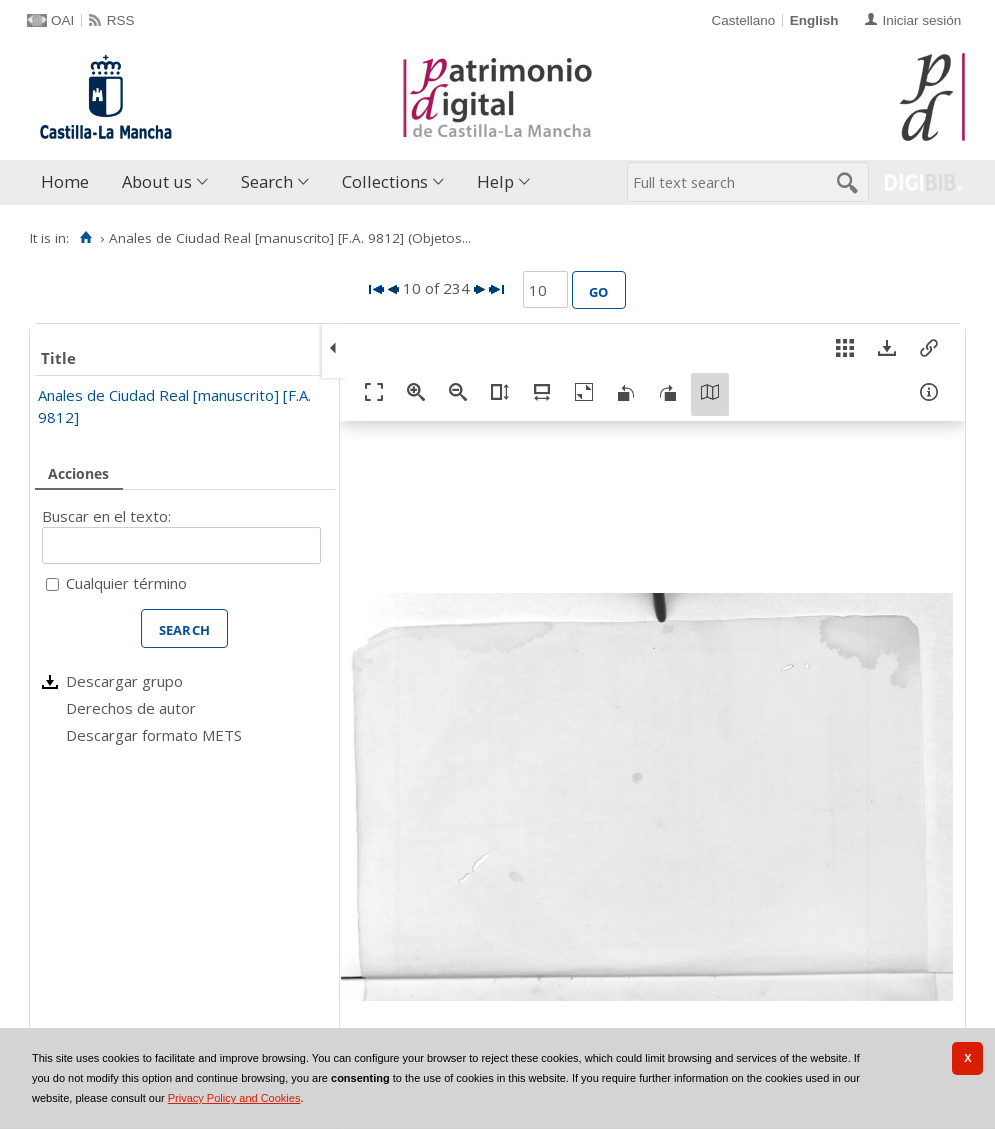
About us (157, 181)
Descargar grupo (124, 681)
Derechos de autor (131, 708)
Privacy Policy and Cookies (234, 1098)
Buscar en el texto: (106, 516)
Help (495, 181)
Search (267, 181)
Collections (385, 181)
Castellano (743, 20)
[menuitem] (69, 182)
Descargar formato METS (154, 735)
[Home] (85, 238)
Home (65, 181)
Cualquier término (126, 583)
